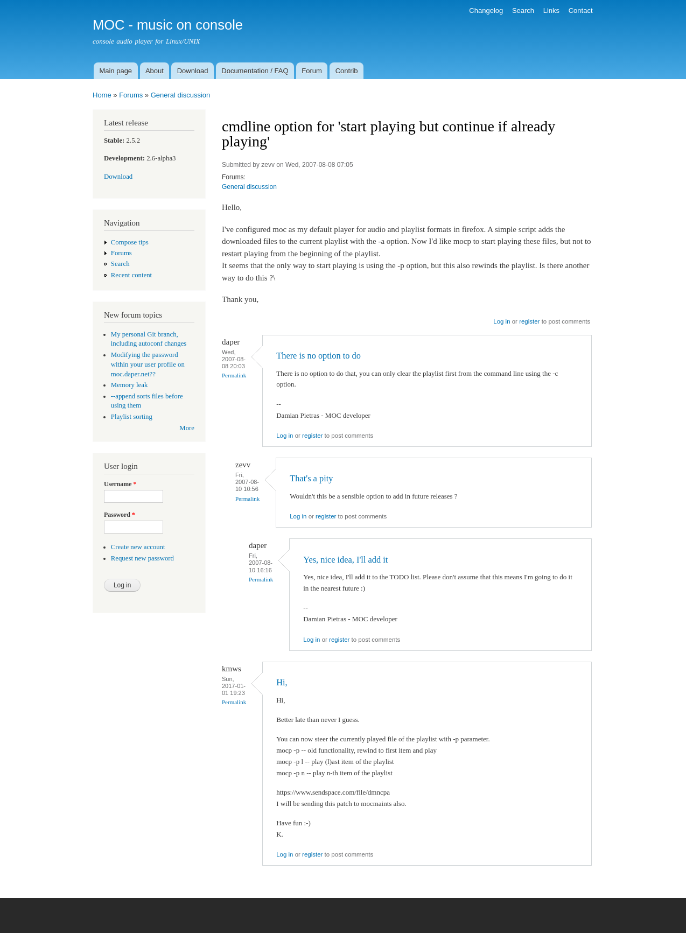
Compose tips (130, 242)
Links (551, 10)
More (186, 428)
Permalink (234, 375)
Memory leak (129, 385)
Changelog (486, 10)
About (154, 71)
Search (523, 10)
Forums (131, 95)
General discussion (181, 95)
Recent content (131, 275)
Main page (115, 71)
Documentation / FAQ (254, 71)
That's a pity (311, 478)
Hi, (281, 682)
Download (192, 71)
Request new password (142, 558)
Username (120, 484)
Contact (581, 10)
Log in (501, 321)
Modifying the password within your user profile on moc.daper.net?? (148, 364)
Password (119, 514)
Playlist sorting (131, 416)
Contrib (346, 71)
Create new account (138, 547)
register (529, 321)
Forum (312, 71)
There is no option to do (318, 355)
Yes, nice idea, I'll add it (345, 560)
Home (102, 95)
